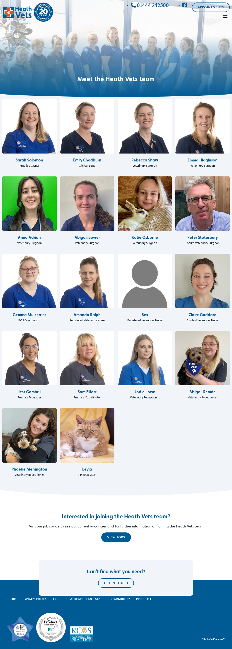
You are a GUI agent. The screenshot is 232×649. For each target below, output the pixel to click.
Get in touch (116, 615)
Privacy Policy (35, 599)
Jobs (13, 599)
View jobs (116, 537)
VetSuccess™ (217, 639)
